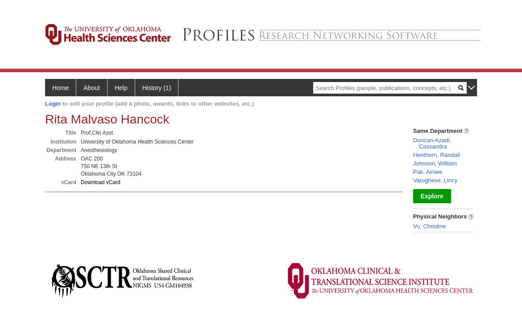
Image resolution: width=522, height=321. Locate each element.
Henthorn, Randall (436, 155)
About (91, 87)
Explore (432, 196)
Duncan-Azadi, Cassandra (432, 143)
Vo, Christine (429, 226)
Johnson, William (435, 163)
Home (60, 87)
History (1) (156, 87)
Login (53, 103)
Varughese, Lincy (435, 180)
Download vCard (100, 182)
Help (121, 87)
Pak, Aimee (428, 172)
